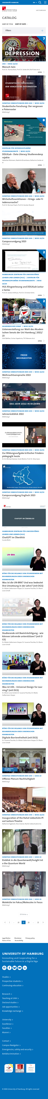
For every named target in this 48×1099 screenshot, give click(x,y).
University (6, 1019)
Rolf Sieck (33, 70)
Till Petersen (27, 338)
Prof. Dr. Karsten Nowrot (26, 205)
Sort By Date (20, 24)
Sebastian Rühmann (8, 160)
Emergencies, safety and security (16, 1049)
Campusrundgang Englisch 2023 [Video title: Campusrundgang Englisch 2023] (18, 495)
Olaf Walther (6, 338)
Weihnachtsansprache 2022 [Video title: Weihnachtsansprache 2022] (16, 375)
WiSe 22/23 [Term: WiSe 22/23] (13, 63)
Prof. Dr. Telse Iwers (33, 459)
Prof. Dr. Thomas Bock (9, 70)
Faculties (6, 1028)
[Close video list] (41, 72)
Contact (5, 1041)
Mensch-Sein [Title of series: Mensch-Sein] (9, 66)
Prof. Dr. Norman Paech (9, 205)
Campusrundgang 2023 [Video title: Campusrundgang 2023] (14, 241)
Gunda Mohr (6, 540)
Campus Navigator (10, 1045)
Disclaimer (17, 938)
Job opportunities (10, 1006)
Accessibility (19, 940)
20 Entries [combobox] (24, 914)
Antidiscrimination (10, 1053)
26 (29, 922)
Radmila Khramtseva (23, 160)
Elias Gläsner (20, 824)
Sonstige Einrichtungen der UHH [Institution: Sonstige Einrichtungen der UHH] (17, 103)
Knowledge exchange (11, 1011)
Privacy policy (30, 938)
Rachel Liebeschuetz (31, 824)
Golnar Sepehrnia (17, 338)
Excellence (7, 1024)
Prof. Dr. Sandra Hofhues (10, 293)
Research (6, 994)
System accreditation (8, 1075)
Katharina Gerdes (36, 160)
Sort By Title (7, 24)
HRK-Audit (30, 1065)
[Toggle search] (40, 2)
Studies (5, 977)
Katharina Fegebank (8, 824)
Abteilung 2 (6, 112)
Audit (17, 1065)
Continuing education (12, 985)
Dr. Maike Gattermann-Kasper (12, 588)
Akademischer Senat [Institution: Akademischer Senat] (11, 326)
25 (24, 922)
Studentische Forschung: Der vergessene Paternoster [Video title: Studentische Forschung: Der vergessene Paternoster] (22, 108)
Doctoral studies (9, 1002)
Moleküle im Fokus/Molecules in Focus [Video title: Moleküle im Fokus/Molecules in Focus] (22, 902)
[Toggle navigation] (45, 2)
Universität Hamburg (10, 2)
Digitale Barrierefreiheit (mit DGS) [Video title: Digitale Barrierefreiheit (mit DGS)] (20, 737)
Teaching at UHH (9, 998)
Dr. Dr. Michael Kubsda (9, 459)
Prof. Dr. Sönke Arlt (23, 70)
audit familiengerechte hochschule (8, 1067)
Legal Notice (6, 938)
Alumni (5, 1032)
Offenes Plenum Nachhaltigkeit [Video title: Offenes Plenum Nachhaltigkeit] (18, 778)
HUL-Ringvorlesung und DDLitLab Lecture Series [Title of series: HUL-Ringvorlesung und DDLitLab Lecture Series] (23, 288)
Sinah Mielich (22, 459)
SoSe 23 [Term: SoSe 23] (38, 775)
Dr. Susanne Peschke (29, 588)
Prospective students (11, 981)
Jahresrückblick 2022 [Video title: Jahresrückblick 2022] (13, 414)
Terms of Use (6, 940)
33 (38, 922)
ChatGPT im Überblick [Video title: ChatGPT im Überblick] (13, 537)
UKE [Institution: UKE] (4, 63)
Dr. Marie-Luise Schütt (9, 693)
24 (19, 922)
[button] (34, 2)
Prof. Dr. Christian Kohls (26, 293)
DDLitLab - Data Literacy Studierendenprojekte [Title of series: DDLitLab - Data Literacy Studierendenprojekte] (22, 156)
